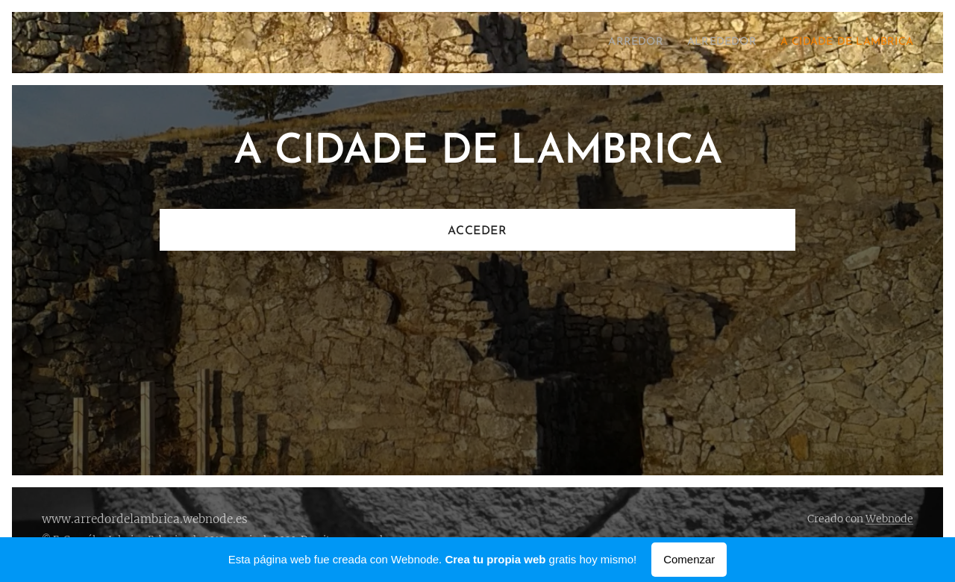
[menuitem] (612, 42)
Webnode (889, 518)
